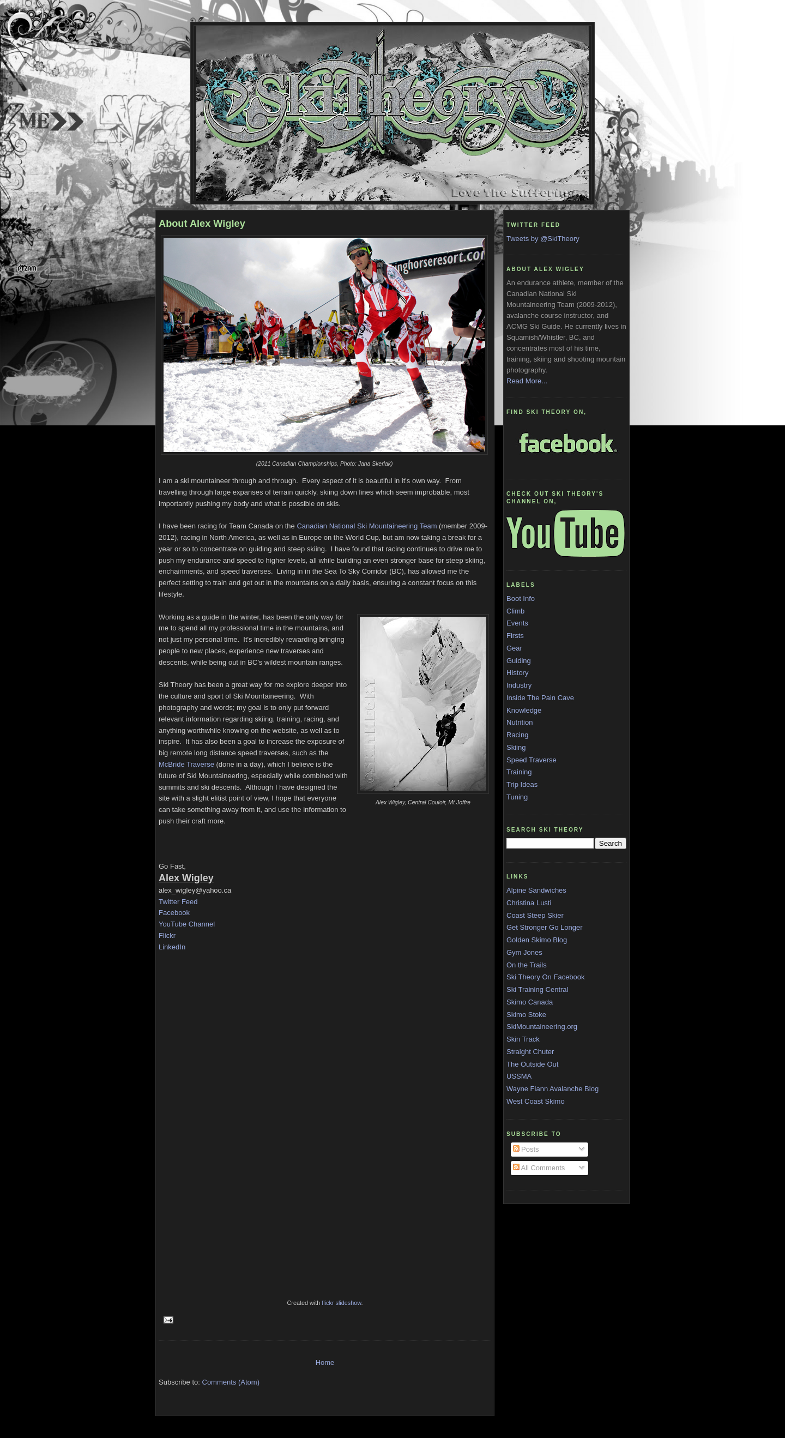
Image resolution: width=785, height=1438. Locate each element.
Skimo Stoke (526, 1014)
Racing (517, 735)
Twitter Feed (178, 902)
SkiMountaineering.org (541, 1026)
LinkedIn (172, 947)
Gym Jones (524, 952)
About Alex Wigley (202, 223)
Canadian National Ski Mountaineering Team (366, 526)
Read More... (526, 381)
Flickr (167, 935)
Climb (515, 611)
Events (517, 623)
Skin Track (523, 1039)
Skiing (516, 747)
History (517, 673)
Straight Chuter (530, 1052)
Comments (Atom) (230, 1382)
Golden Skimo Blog (536, 940)
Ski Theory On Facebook (545, 977)
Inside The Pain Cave (540, 698)
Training (519, 772)
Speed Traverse (531, 760)
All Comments (539, 1168)
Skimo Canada (529, 1002)
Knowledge (523, 710)
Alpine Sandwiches (536, 890)
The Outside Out (532, 1064)
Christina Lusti (528, 903)
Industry (519, 685)
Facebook (174, 912)
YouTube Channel (187, 924)
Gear (514, 648)
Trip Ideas (522, 784)
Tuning (517, 797)
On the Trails (526, 965)
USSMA (519, 1076)
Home (325, 1362)
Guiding (518, 661)
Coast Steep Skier (535, 915)
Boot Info (520, 598)
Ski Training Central (537, 989)
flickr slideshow (341, 1302)
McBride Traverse (186, 764)
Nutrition (519, 722)
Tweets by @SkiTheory (542, 238)
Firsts (515, 635)
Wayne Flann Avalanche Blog (552, 1089)
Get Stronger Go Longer (544, 927)
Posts (526, 1149)
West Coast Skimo (535, 1101)
